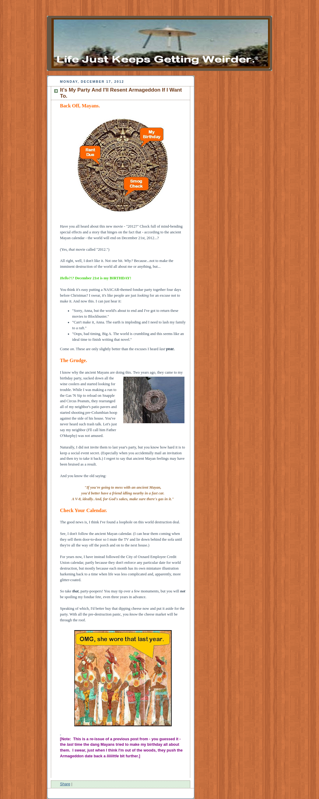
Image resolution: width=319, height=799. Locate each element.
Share (65, 784)
